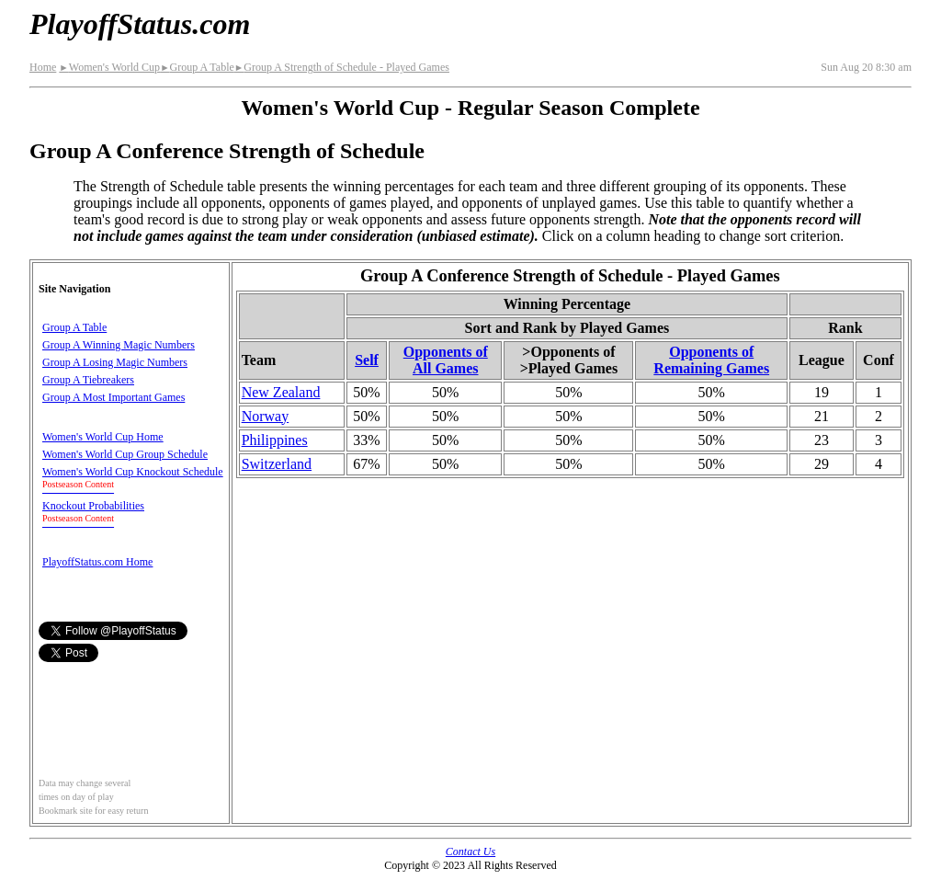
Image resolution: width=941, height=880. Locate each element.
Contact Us (470, 851)
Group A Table (197, 67)
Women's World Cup (109, 67)
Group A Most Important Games (113, 397)
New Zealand (281, 392)
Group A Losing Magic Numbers (114, 362)
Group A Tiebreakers (88, 379)
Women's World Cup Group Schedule (125, 454)
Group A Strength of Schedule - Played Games (341, 67)
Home (42, 67)
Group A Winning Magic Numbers (118, 344)
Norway (265, 416)
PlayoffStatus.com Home (97, 561)
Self (367, 360)
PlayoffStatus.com (139, 23)
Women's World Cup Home (103, 436)
